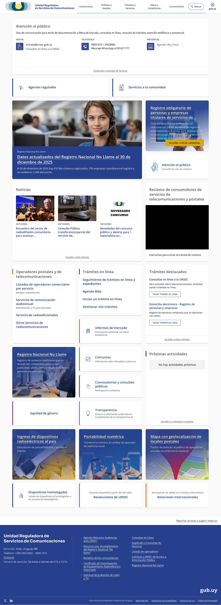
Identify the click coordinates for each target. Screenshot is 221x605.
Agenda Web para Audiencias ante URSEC (100, 539)
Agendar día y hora (168, 44)
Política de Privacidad (207, 600)
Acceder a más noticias (77, 257)
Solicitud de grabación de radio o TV (101, 576)
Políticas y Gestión (106, 6)
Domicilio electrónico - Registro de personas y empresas (172, 306)
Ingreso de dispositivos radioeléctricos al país (37, 439)
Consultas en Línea (143, 537)
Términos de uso (187, 600)
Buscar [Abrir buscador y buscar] (196, 7)
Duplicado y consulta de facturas (110, 70)
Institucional (86, 6)
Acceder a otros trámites (177, 339)
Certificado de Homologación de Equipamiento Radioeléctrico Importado (101, 566)
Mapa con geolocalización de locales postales (176, 439)
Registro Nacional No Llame (42, 354)
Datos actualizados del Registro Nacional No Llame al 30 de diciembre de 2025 (73, 159)
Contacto (9, 557)
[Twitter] (5, 600)
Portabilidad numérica (104, 436)
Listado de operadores (145, 551)
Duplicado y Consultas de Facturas (146, 544)
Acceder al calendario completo (177, 421)
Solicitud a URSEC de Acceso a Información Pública (149, 558)
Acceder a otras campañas (184, 142)
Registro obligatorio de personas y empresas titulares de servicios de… (173, 112)
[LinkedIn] (11, 600)
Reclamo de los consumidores (100, 558)
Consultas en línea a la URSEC (43, 49)
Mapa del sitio (142, 600)
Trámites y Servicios (130, 6)
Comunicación (176, 6)
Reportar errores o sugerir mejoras (196, 520)
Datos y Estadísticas (154, 6)
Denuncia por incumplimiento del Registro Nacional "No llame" (100, 549)
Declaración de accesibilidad (164, 600)
